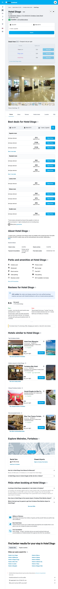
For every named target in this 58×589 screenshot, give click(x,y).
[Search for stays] (3, 10)
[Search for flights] (3, 6)
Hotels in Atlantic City (37, 561)
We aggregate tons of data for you (32, 580)
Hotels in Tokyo (35, 563)
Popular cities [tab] (12, 547)
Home (9, 7)
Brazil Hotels (15, 7)
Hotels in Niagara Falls (37, 566)
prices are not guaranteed (40, 573)
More (9, 238)
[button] (2, 2)
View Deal (41, 352)
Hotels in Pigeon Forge (13, 559)
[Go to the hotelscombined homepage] (11, 2)
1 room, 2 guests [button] (14, 28)
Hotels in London (12, 563)
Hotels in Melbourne (13, 557)
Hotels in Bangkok (12, 566)
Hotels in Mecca (36, 555)
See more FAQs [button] (31, 506)
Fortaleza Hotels (26, 7)
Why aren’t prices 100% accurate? (32, 583)
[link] (17, 356)
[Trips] (3, 24)
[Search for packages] (3, 16)
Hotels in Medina (36, 559)
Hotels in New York (12, 561)
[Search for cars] (3, 13)
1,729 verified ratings (22, 19)
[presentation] (18, 108)
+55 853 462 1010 (13, 17)
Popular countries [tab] (23, 547)
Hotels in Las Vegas (13, 555)
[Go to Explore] (3, 19)
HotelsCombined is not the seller (32, 577)
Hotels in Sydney (36, 557)
